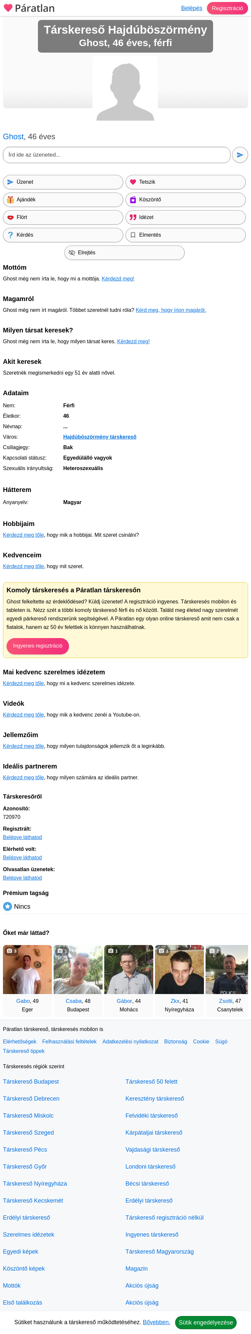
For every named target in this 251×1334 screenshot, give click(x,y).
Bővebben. (156, 1322)
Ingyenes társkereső (152, 1234)
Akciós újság (142, 1285)
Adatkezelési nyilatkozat (131, 1041)
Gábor (124, 1001)
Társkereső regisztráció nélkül (165, 1217)
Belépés (190, 8)
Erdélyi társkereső (26, 1217)
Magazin (137, 1268)
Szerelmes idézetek (28, 1234)
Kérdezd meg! (118, 278)
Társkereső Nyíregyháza (35, 1183)
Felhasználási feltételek (69, 1041)
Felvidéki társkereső (152, 1115)
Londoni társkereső (151, 1166)
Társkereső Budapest (31, 1081)
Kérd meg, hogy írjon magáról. (171, 310)
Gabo (23, 1001)
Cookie (201, 1041)
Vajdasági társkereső (153, 1149)
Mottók (12, 1285)
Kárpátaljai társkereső (154, 1132)
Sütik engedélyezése (206, 1322)
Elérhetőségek (19, 1041)
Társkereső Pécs (25, 1149)
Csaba (74, 1001)
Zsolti (225, 1001)
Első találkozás (22, 1302)
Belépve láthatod (22, 837)
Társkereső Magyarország (160, 1251)
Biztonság (175, 1041)
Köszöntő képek (24, 1268)
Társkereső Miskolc (28, 1115)
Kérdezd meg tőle (23, 535)
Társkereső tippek (23, 1051)
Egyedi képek (20, 1251)
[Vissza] (14, 978)
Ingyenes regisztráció (37, 646)
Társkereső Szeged (28, 1132)
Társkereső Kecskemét (33, 1200)
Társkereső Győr (25, 1166)
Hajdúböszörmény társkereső (99, 437)
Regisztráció (227, 8)
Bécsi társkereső (147, 1183)
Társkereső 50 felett (151, 1081)
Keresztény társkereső (155, 1098)
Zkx (175, 1001)
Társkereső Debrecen (31, 1098)
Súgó (221, 1041)
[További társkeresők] (236, 978)
